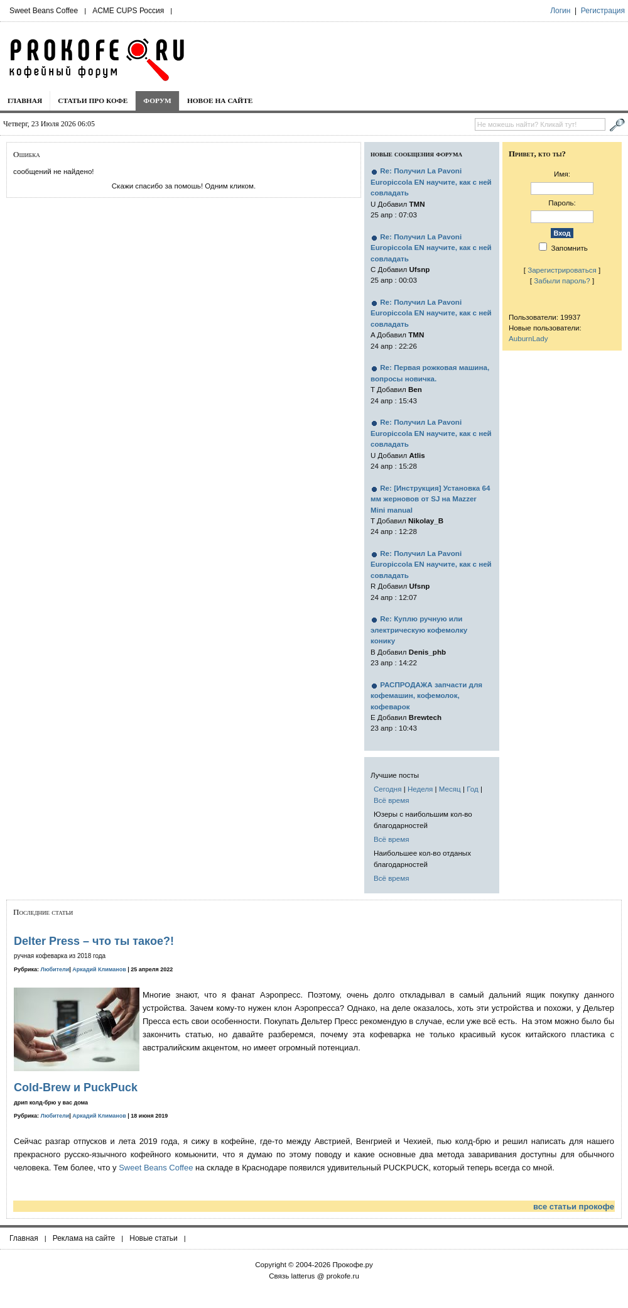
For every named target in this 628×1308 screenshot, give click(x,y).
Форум (157, 100)
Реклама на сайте (84, 1238)
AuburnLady (528, 338)
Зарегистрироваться (562, 270)
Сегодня (387, 789)
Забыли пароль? (562, 280)
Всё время (391, 800)
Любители (55, 969)
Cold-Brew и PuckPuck (76, 1087)
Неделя (420, 789)
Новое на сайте (220, 100)
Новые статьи (153, 1238)
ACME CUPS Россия (128, 10)
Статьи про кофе (92, 100)
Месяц (450, 789)
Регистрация (603, 10)
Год (472, 789)
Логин (560, 10)
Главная (25, 100)
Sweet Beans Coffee (43, 10)
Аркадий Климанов (99, 969)
